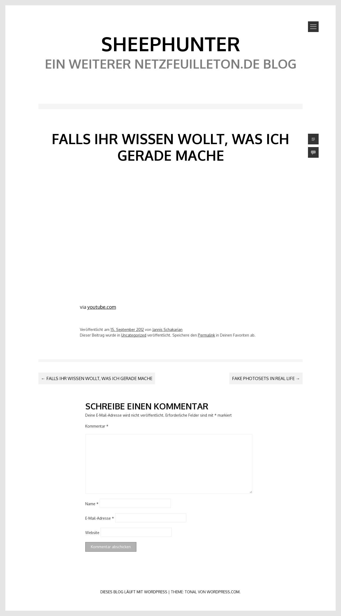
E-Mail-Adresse (99, 518)
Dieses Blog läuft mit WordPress (133, 592)
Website (92, 532)
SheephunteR (170, 43)
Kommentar (96, 426)
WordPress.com (223, 592)
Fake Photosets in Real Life (266, 378)
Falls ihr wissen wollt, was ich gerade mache (96, 378)
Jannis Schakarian (167, 329)
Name (92, 504)
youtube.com (101, 307)
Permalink (206, 335)
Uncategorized (133, 335)
